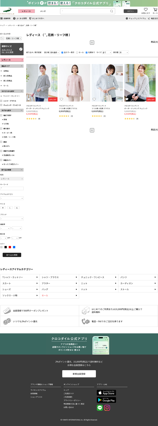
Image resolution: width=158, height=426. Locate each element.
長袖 (5, 119)
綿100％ (6, 146)
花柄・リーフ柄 (31, 25)
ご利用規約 (68, 397)
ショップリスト (36, 397)
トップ (2, 25)
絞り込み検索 (11, 255)
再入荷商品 (7, 80)
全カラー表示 (67, 52)
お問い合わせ (69, 407)
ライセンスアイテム (38, 390)
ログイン (130, 11)
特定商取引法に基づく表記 (74, 404)
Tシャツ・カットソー (11, 96)
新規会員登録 (79, 373)
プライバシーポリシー (72, 400)
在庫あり (90, 52)
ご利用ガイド (69, 393)
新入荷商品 (7, 75)
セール (6, 85)
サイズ (99, 52)
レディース (11, 25)
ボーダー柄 (7, 132)
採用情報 (33, 393)
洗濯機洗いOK (8, 155)
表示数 (115, 52)
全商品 (6, 71)
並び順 (46, 52)
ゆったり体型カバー (11, 164)
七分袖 (6, 123)
